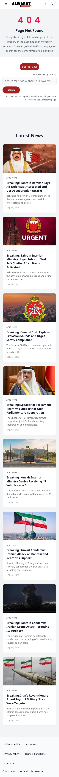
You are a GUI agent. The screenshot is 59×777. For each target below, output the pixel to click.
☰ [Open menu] (6, 4)
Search (11, 89)
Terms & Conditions (35, 753)
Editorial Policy (12, 744)
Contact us (10, 763)
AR (53, 4)
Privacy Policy (11, 753)
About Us (31, 744)
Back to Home (29, 66)
